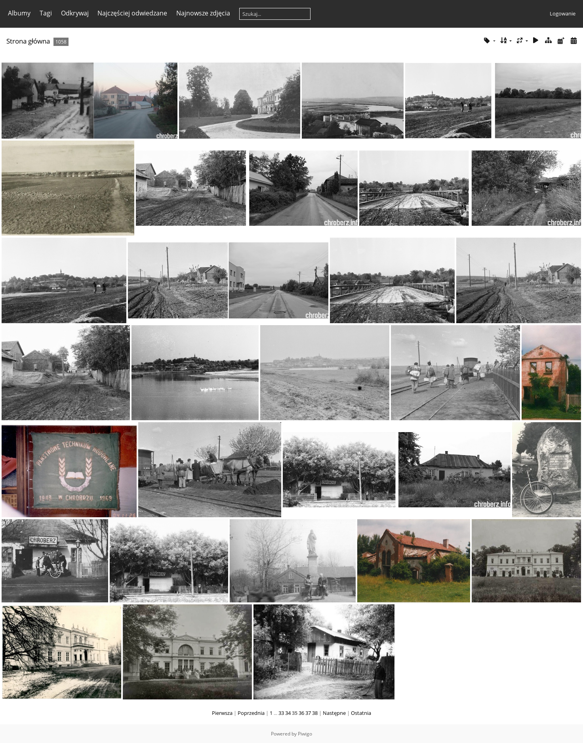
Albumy (19, 13)
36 (301, 712)
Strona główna (28, 41)
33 (281, 712)
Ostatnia (361, 712)
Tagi (46, 13)
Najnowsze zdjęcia (203, 13)
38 (315, 712)
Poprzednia (251, 712)
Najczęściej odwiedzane (132, 13)
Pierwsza (222, 712)
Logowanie (562, 13)
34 (288, 712)
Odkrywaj (75, 13)
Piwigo (305, 733)
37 (308, 712)
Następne (334, 712)
